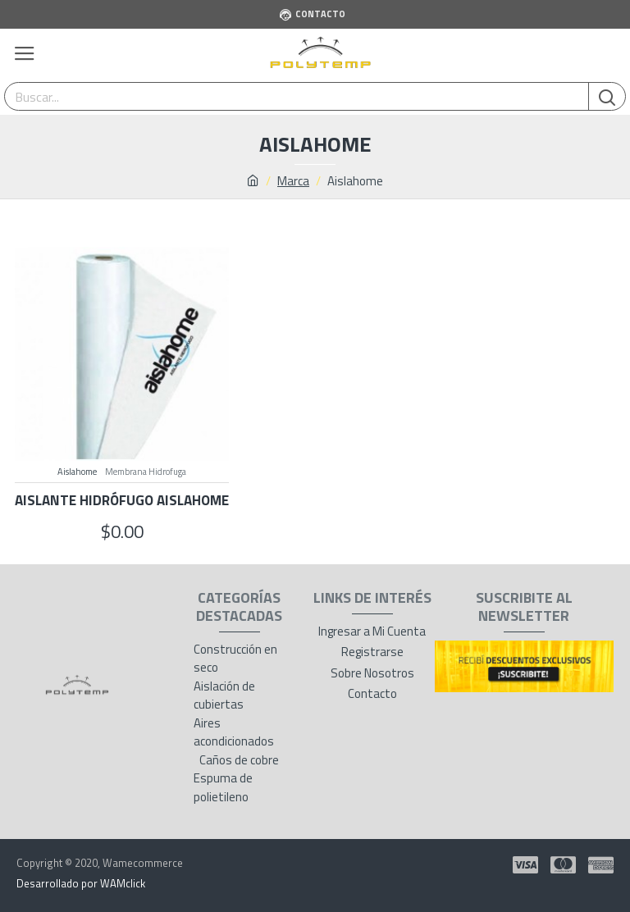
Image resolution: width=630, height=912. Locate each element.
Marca (293, 181)
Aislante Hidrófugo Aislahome (122, 500)
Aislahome (77, 471)
